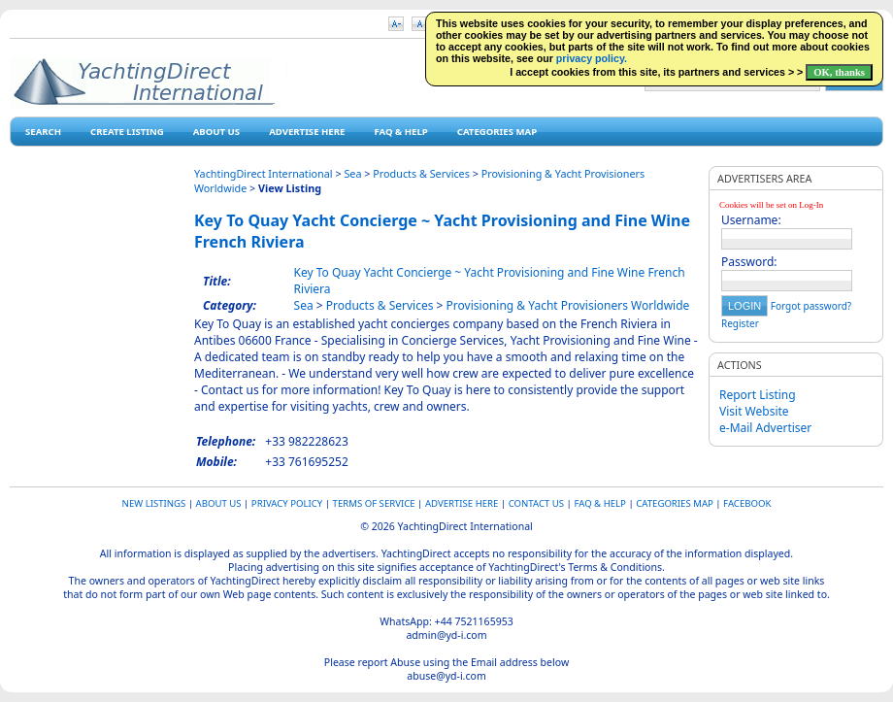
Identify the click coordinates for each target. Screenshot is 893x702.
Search (43, 131)
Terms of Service (374, 503)
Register (740, 323)
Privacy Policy (286, 503)
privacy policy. (591, 58)
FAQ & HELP (400, 131)
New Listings (154, 503)
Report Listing (757, 394)
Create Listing (127, 131)
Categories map (497, 131)
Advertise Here (307, 131)
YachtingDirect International (263, 173)
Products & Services (421, 173)
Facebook (747, 503)
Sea (352, 173)
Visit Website (754, 411)
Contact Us (536, 503)
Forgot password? (811, 306)
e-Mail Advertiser (765, 427)
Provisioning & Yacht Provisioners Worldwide (568, 305)
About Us (216, 131)
